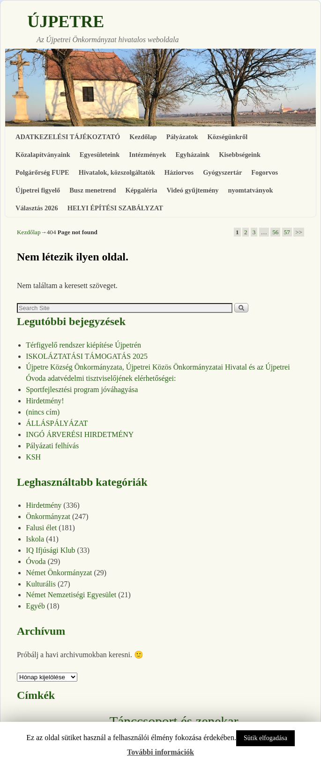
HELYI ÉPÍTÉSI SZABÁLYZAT (115, 208)
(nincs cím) (43, 412)
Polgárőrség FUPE (42, 172)
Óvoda (36, 561)
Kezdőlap (143, 137)
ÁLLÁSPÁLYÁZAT (57, 423)
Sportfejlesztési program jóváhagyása (82, 389)
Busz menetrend (92, 190)
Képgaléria (141, 190)
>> (298, 232)
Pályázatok (182, 137)
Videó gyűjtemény (192, 190)
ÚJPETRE (65, 21)
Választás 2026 (36, 208)
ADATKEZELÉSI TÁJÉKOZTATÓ (67, 137)
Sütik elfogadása (265, 738)
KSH (33, 457)
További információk (160, 752)
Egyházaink (192, 154)
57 (287, 232)
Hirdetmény (43, 505)
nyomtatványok (250, 190)
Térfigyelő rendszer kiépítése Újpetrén (83, 345)
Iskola (35, 539)
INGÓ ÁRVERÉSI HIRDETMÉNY (80, 434)
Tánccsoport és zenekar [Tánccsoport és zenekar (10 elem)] (173, 721)
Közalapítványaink (42, 154)
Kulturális (41, 584)
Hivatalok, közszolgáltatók (117, 172)
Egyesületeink (100, 154)
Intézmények (147, 154)
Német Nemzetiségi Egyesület (71, 595)
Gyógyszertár (222, 172)
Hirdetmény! (45, 401)
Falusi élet (41, 528)
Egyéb (35, 606)
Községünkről (228, 137)
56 (275, 232)
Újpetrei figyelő (37, 190)
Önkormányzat (48, 516)
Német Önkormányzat (59, 573)
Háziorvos (179, 172)
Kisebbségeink (240, 154)
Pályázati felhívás (52, 446)
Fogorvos (264, 172)
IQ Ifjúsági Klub (50, 550)
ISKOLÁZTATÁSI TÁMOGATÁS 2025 (87, 356)
